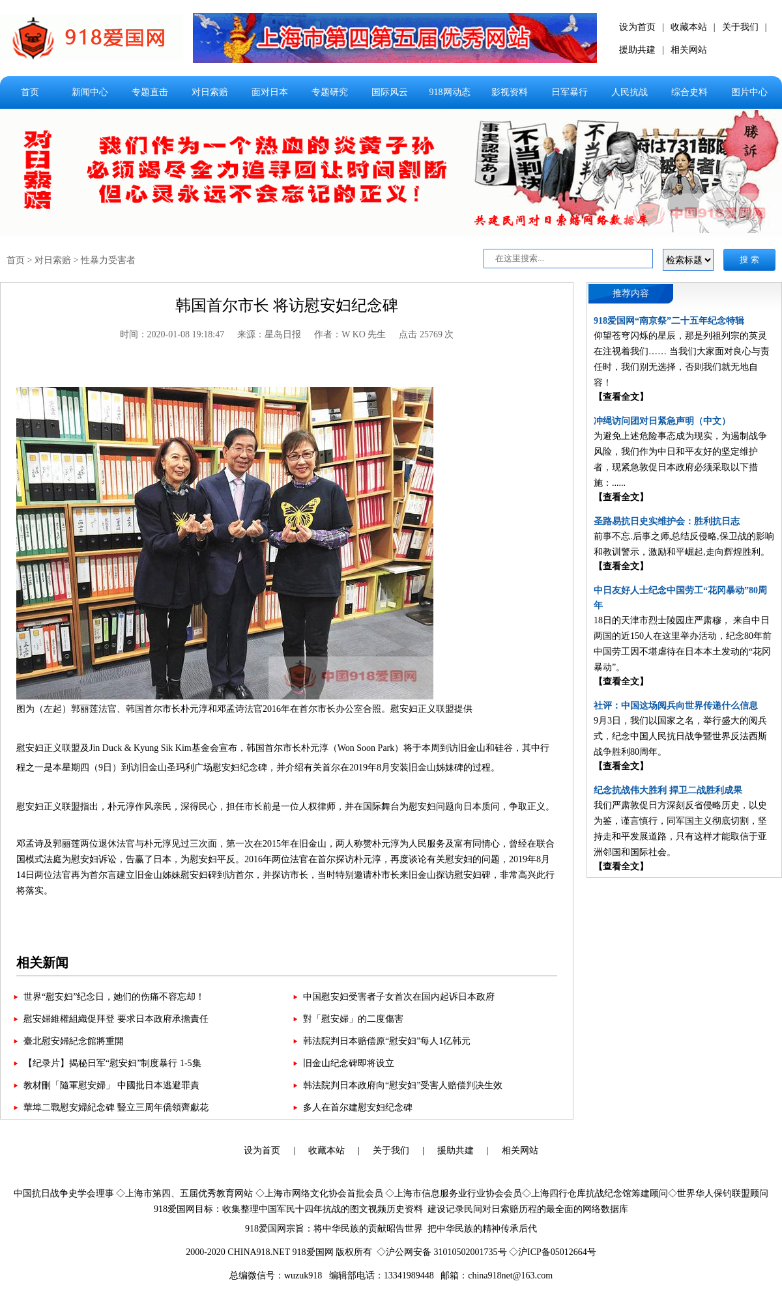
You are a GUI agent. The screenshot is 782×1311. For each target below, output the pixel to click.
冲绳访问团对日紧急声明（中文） (662, 421)
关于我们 (740, 27)
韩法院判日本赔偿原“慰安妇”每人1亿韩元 (387, 1041)
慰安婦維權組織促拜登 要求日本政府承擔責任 (116, 1019)
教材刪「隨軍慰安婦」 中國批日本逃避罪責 (111, 1085)
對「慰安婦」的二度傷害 (353, 1019)
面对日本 (270, 92)
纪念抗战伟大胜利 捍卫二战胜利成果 (668, 790)
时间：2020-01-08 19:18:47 (172, 334)
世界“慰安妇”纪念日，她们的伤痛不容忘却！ (114, 997)
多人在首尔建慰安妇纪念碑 (358, 1107)
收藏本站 (689, 27)
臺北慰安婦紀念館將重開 (73, 1041)
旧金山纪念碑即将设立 (348, 1063)
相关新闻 (42, 962)
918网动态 (450, 92)
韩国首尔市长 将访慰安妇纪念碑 (286, 305)
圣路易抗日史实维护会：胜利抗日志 (667, 521)
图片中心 (749, 92)
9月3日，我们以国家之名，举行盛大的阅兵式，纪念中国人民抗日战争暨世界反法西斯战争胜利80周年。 (680, 736)
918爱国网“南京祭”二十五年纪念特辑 (669, 321)
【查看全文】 (621, 397)
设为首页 (637, 27)
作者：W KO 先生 (350, 334)
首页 (30, 92)
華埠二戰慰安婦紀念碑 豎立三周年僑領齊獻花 (116, 1107)
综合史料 (689, 92)
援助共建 (637, 50)
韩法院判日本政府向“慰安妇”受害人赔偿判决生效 (402, 1085)
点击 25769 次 (426, 334)
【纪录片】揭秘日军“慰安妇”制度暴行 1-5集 (112, 1063)
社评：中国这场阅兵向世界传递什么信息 (676, 706)
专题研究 (329, 92)
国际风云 (389, 92)
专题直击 (150, 92)
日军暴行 (569, 92)
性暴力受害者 (108, 260)
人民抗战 (629, 92)
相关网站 (689, 50)
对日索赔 (210, 92)
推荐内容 (631, 293)
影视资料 (509, 92)
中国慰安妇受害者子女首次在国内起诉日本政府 (399, 997)
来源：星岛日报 (269, 334)
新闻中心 (90, 92)
